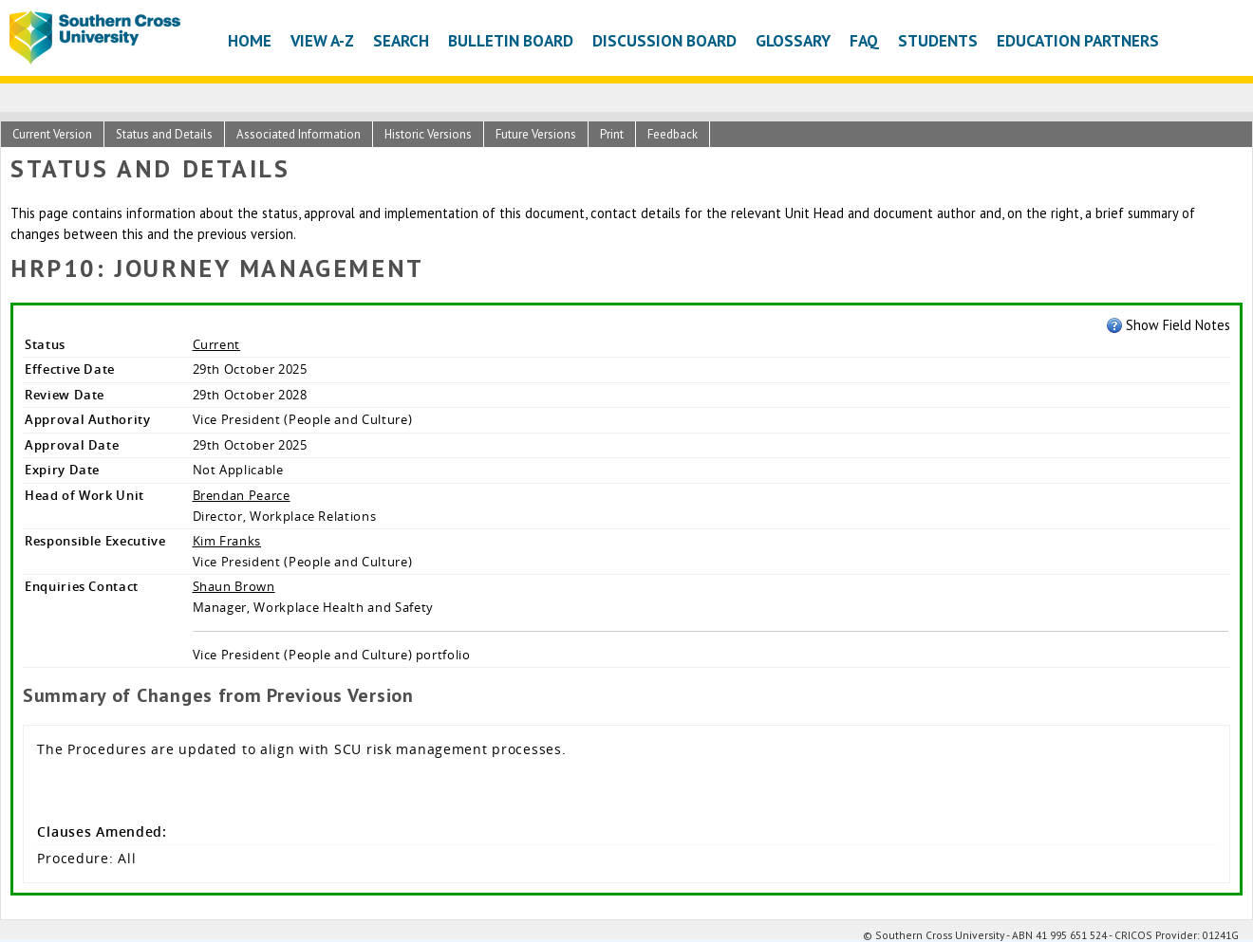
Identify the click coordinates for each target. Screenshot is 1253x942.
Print (612, 134)
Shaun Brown (234, 586)
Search (401, 40)
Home (249, 40)
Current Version (52, 134)
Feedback (672, 134)
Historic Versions (428, 134)
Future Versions (536, 134)
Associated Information (298, 134)
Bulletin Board (510, 40)
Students (938, 40)
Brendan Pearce (241, 495)
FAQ (864, 40)
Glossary (793, 40)
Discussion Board (664, 40)
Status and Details (164, 134)
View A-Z (322, 40)
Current (217, 344)
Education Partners (1078, 40)
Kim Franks (227, 540)
